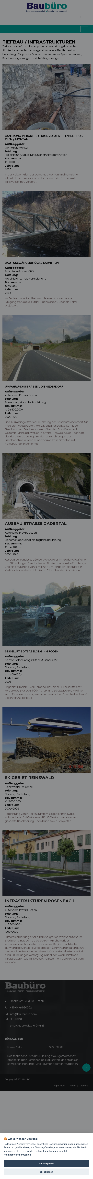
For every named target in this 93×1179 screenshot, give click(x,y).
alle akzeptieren (46, 1163)
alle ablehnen (46, 1172)
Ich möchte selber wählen (17, 1154)
